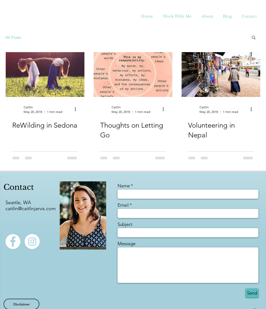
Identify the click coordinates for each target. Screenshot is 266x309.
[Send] (252, 293)
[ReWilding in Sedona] (45, 74)
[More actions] (77, 109)
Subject (125, 224)
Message (126, 243)
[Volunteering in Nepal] (221, 74)
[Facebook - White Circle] (12, 241)
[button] (253, 38)
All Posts (13, 37)
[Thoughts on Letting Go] (133, 74)
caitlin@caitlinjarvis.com (30, 209)
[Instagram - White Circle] (32, 241)
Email (123, 205)
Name (124, 186)
